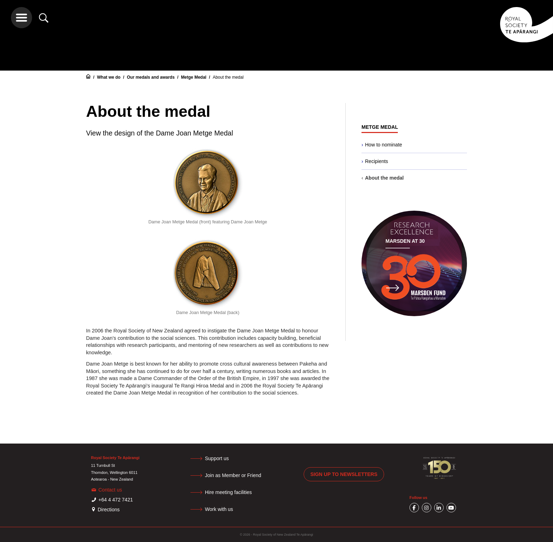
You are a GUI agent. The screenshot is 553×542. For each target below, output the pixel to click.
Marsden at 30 (405, 241)
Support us (217, 458)
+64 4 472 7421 (115, 499)
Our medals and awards (151, 77)
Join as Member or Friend (233, 475)
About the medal (228, 77)
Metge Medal (194, 77)
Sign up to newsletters (343, 474)
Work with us (219, 509)
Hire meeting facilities (228, 492)
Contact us (110, 490)
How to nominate (383, 144)
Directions (109, 509)
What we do (109, 77)
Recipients (376, 161)
